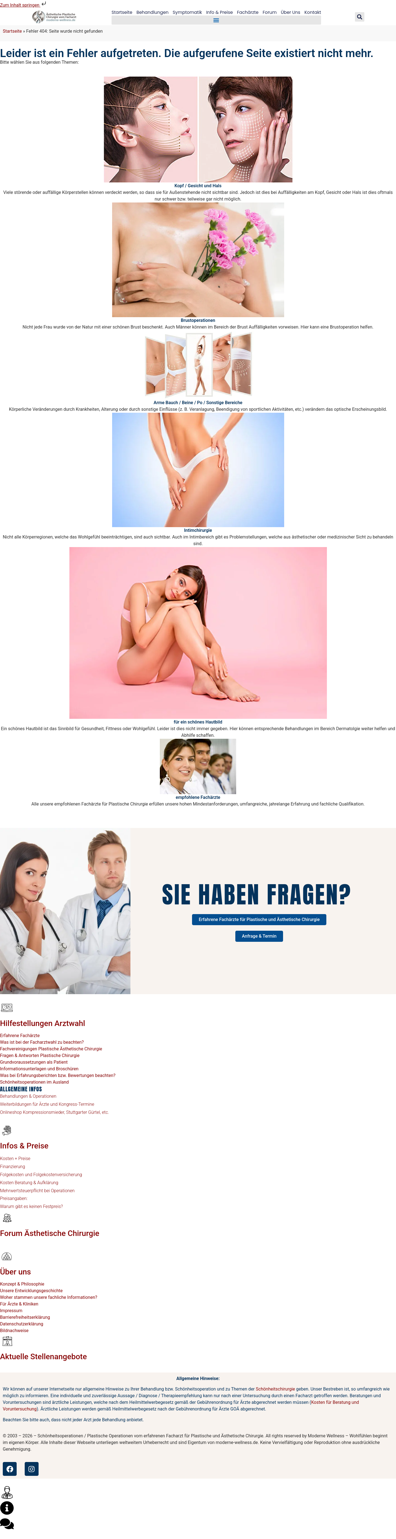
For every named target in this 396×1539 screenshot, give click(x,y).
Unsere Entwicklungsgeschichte (31, 1290)
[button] (216, 20)
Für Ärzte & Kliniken (19, 1304)
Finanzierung (12, 1166)
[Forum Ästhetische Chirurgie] (7, 1218)
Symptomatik (187, 12)
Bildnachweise (14, 1330)
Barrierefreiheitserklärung (25, 1317)
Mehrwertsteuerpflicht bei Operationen (37, 1190)
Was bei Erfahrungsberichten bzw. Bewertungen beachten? (57, 1075)
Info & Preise (219, 12)
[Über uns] (7, 1256)
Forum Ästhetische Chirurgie (49, 1233)
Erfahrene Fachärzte (20, 1035)
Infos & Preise (24, 1145)
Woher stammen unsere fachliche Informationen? (48, 1297)
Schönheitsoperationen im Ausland (34, 1082)
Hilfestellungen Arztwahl (42, 1023)
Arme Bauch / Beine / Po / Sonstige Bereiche (198, 402)
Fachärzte (248, 12)
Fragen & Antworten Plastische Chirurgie (40, 1055)
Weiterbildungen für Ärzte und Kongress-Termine (47, 1104)
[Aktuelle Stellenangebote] (7, 1341)
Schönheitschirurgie (275, 1389)
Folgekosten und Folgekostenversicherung (41, 1174)
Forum (270, 12)
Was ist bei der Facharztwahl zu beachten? (42, 1042)
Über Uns (291, 12)
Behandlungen (151, 12)
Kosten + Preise (15, 1158)
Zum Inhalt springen (23, 5)
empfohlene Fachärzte (198, 797)
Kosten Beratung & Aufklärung (29, 1182)
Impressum (11, 1310)
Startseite (120, 12)
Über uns (15, 1271)
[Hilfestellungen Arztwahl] (7, 1008)
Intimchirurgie (198, 530)
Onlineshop (11, 1112)
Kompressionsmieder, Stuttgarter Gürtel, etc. (65, 1112)
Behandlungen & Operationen (28, 1096)
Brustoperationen (198, 320)
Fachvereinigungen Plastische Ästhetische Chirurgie (51, 1048)
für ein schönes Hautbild (198, 722)
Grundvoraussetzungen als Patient (34, 1062)
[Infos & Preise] (7, 1130)
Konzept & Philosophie (22, 1284)
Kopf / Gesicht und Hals (198, 185)
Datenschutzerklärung (21, 1324)
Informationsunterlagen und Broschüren (39, 1068)
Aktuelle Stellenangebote (43, 1356)
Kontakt (314, 12)
